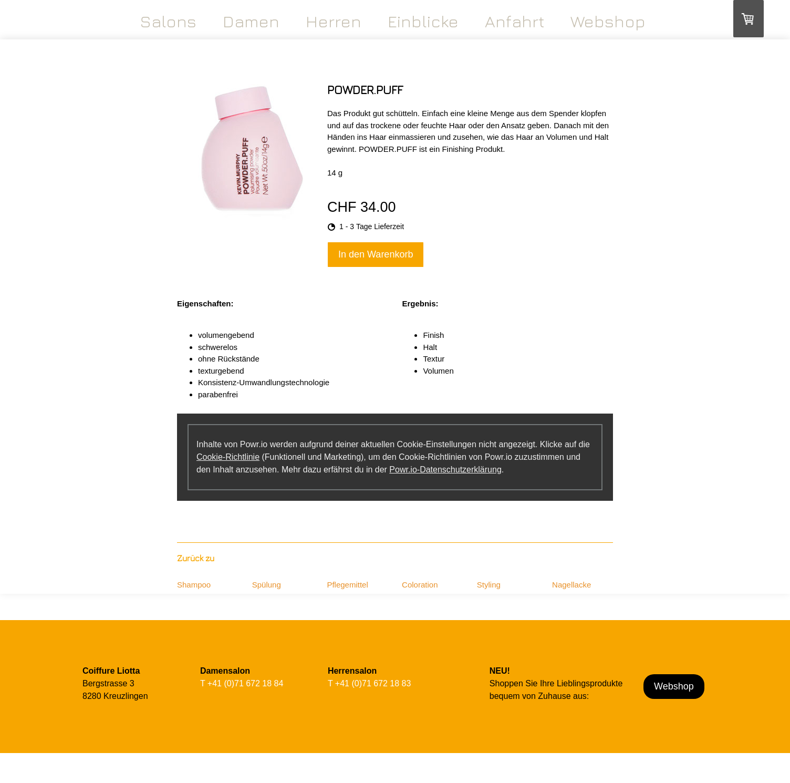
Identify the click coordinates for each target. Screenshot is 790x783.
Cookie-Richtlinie (227, 456)
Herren (333, 21)
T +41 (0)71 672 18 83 (369, 683)
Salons (168, 21)
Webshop (608, 21)
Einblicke (423, 21)
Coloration (420, 584)
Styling (489, 584)
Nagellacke (571, 584)
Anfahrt (514, 21)
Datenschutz (239, 779)
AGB (119, 779)
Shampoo (194, 584)
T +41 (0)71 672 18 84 (242, 683)
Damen (251, 21)
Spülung (266, 584)
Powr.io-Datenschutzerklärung (445, 469)
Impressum (94, 779)
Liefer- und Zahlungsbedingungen (175, 779)
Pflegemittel (347, 584)
